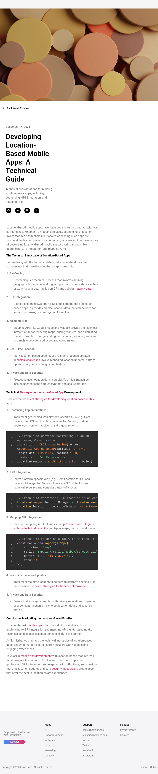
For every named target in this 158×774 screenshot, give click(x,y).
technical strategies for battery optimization (58, 586)
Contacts (50, 755)
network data (83, 288)
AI (46, 729)
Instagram (87, 755)
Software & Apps (54, 735)
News (85, 740)
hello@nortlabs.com (93, 729)
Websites (50, 740)
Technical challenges (27, 360)
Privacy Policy (128, 729)
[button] (8, 210)
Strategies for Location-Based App (41, 392)
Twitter (86, 745)
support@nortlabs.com (95, 735)
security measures (63, 668)
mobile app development (36, 656)
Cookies (124, 735)
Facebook (87, 750)
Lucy (47, 745)
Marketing (50, 750)
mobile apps (34, 625)
